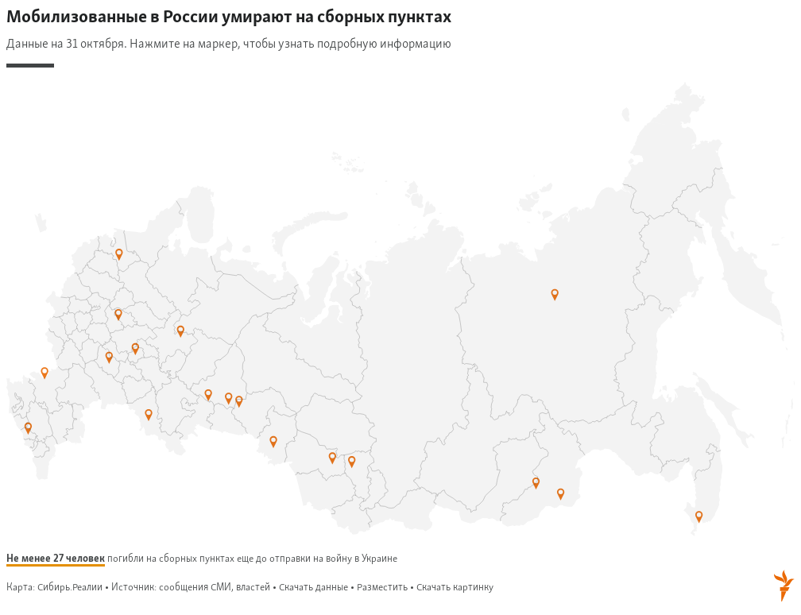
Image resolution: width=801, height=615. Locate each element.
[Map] (400, 305)
